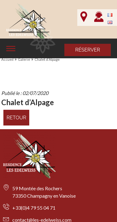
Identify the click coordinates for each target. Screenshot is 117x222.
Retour (16, 118)
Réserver (87, 50)
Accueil (7, 59)
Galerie (24, 59)
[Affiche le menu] (11, 49)
